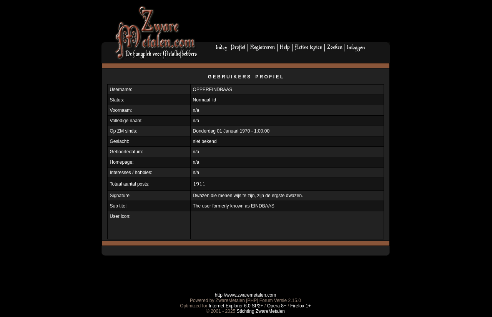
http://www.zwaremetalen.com (245, 295)
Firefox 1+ (300, 306)
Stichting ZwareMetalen (261, 311)
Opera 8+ (276, 306)
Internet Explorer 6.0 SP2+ (236, 306)
